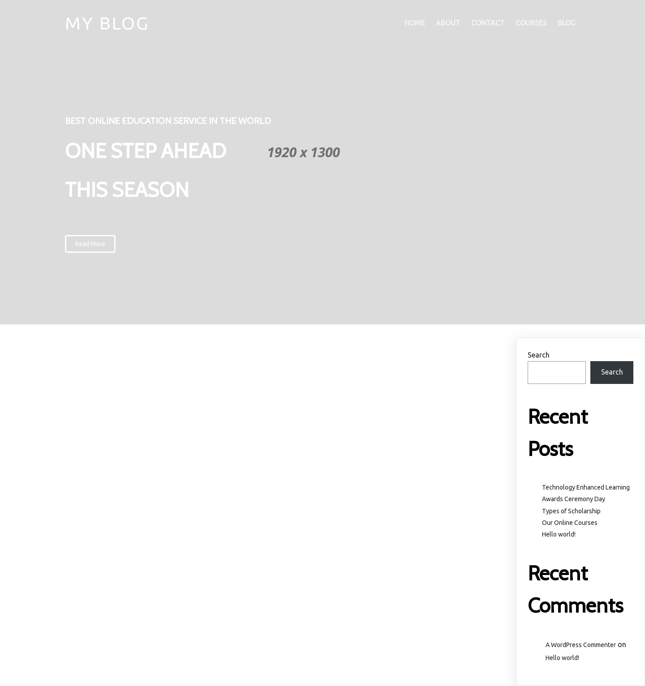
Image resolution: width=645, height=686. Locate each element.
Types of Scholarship (571, 511)
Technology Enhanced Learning (586, 487)
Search (539, 355)
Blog (567, 23)
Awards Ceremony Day (573, 499)
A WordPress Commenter (581, 644)
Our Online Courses (570, 522)
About (448, 23)
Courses (531, 23)
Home (414, 23)
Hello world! (559, 534)
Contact (488, 23)
